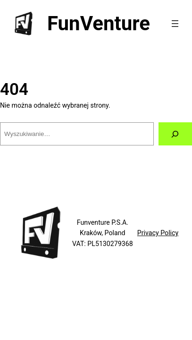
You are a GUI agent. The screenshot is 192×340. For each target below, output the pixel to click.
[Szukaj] (175, 134)
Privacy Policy (157, 233)
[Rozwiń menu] (175, 23)
